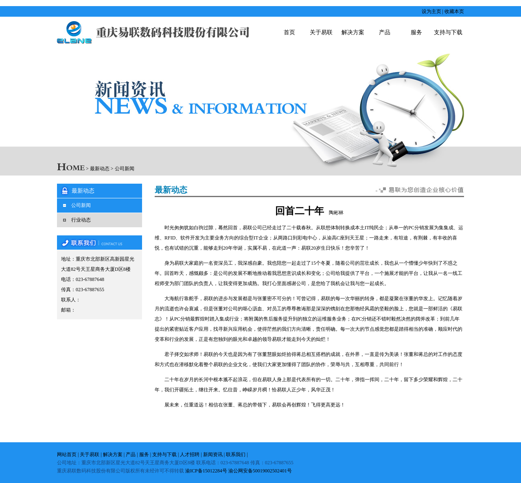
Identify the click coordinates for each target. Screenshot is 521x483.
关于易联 (321, 32)
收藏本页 (454, 11)
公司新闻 (124, 168)
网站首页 (67, 454)
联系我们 (235, 454)
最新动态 (99, 168)
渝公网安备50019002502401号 (260, 471)
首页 (289, 32)
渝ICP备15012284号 (206, 471)
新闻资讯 (213, 454)
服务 (416, 32)
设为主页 (431, 11)
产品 (384, 32)
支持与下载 (448, 32)
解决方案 (352, 32)
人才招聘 (189, 454)
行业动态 (81, 220)
